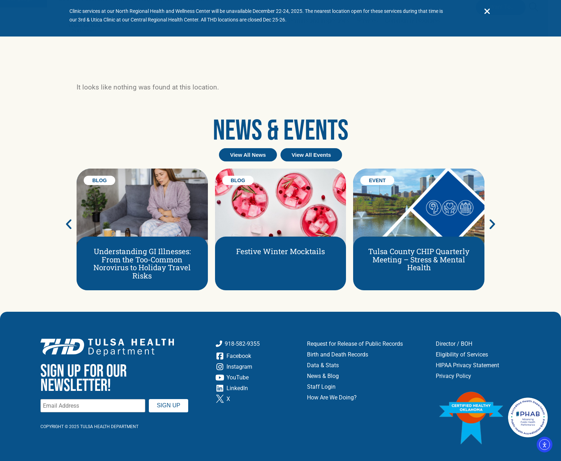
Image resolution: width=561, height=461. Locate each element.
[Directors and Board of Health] (493, 344)
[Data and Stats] (366, 365)
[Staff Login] (366, 387)
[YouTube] (256, 377)
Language (23, 43)
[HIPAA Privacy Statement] (493, 365)
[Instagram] (256, 367)
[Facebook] (256, 356)
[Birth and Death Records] (366, 354)
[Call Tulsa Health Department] (256, 344)
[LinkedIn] (256, 388)
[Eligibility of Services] (493, 354)
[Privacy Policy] (493, 376)
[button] (533, 51)
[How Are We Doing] (366, 397)
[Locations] (94, 43)
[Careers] (198, 43)
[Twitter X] (256, 399)
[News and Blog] (134, 43)
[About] (63, 43)
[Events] (169, 43)
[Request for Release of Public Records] (366, 344)
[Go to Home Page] (84, 67)
